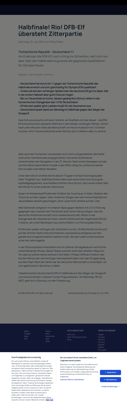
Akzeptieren (111, 372)
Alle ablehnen (111, 379)
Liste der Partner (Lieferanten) (72, 379)
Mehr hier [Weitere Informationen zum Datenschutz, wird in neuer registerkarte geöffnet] (49, 400)
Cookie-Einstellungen (109, 387)
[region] (63, 378)
